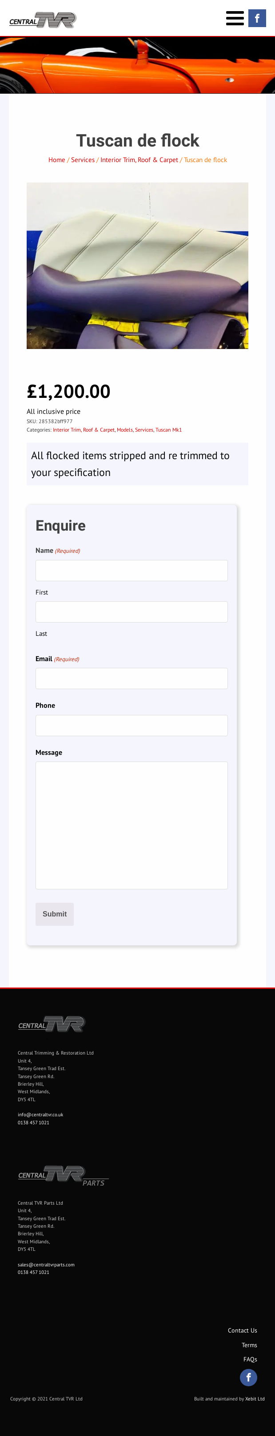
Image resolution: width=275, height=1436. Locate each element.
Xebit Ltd (255, 1399)
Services (83, 159)
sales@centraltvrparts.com (46, 1264)
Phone (45, 705)
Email (57, 659)
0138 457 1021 (33, 1122)
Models (125, 429)
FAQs (250, 1359)
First (42, 592)
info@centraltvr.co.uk (40, 1114)
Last (41, 633)
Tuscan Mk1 (168, 429)
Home (56, 159)
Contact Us (242, 1330)
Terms (249, 1345)
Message (49, 752)
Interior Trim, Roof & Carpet (139, 159)
